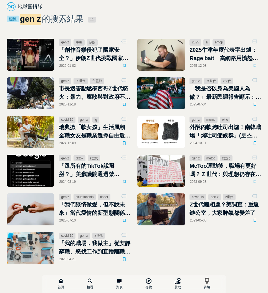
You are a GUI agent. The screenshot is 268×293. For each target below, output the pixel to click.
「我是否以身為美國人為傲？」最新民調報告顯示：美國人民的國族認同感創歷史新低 (225, 93)
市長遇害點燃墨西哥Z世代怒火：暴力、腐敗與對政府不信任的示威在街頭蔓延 (94, 93)
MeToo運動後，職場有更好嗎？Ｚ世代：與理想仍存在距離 (225, 170)
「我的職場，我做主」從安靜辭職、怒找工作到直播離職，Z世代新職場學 (94, 248)
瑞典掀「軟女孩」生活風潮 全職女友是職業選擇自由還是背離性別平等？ (94, 132)
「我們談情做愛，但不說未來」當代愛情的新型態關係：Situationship (94, 209)
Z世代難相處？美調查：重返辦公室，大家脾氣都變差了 (224, 208)
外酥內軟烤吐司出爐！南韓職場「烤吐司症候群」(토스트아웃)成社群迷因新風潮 (225, 132)
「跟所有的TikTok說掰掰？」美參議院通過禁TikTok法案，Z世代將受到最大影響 (94, 170)
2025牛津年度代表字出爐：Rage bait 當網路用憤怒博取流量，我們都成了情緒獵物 (225, 54)
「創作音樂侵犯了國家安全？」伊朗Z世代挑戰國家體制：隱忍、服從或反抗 (93, 54)
